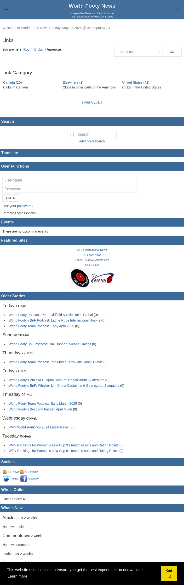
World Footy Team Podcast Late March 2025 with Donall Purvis (56, 362)
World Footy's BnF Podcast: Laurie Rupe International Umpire (54, 320)
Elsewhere (70, 82)
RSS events (29, 471)
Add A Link (92, 102)
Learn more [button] (17, 576)
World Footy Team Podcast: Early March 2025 (43, 403)
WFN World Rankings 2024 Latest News (39, 427)
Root (26, 49)
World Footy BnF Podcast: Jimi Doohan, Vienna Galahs (50, 344)
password (24, 206)
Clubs (38, 49)
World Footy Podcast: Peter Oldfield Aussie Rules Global (51, 315)
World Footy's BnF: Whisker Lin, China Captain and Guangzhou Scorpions (64, 385)
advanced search (92, 141)
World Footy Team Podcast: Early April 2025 (41, 326)
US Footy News (92, 254)
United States (132, 82)
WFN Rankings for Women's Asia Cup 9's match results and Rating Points (64, 445)
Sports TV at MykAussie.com (92, 259)
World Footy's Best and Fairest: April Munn (40, 409)
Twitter (10, 478)
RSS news (11, 471)
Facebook (29, 478)
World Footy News (92, 6)
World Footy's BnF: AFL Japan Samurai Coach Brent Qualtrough (56, 380)
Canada (9, 82)
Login (10, 198)
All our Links (92, 264)
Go (172, 51)
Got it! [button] (169, 573)
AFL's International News (92, 249)
